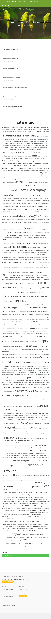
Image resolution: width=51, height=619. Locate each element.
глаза (40, 317)
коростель (28, 528)
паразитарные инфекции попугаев (24, 384)
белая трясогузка (18, 540)
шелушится (25, 170)
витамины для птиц (45, 328)
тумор (15, 141)
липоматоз (5, 225)
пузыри (46, 326)
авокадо (30, 152)
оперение (19, 324)
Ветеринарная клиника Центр (36, 177)
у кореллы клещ (41, 401)
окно (23, 524)
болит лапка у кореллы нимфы (19, 451)
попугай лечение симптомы (16, 403)
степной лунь (21, 177)
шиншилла (35, 489)
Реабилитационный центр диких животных (29, 158)
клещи (5, 239)
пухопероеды (37, 206)
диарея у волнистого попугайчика (22, 428)
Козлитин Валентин (28, 457)
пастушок (26, 516)
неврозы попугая (32, 477)
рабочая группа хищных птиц (12, 477)
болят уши (25, 143)
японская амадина (24, 272)
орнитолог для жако (6, 453)
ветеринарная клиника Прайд (12, 480)
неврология (17, 495)
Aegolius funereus (32, 453)
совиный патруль (21, 172)
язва (24, 534)
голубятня (5, 352)
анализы (14, 170)
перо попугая (9, 254)
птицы (17, 300)
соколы (12, 435)
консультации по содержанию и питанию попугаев (33, 372)
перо (27, 451)
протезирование (10, 279)
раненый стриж (32, 209)
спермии (6, 304)
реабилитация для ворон (23, 477)
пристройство (44, 403)
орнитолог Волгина (26, 487)
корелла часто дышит (30, 319)
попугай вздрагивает (6, 219)
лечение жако (35, 196)
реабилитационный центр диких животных (17, 440)
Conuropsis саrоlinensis (7, 319)
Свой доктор (35, 431)
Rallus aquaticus (16, 240)
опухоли (21, 275)
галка (47, 324)
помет (40, 521)
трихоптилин (14, 399)
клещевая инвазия (40, 129)
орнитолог (22, 222)
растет (29, 219)
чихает (7, 336)
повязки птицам (45, 219)
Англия (32, 232)
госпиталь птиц (16, 158)
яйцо (9, 501)
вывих (29, 267)
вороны (45, 287)
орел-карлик (32, 528)
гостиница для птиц (13, 366)
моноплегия (7, 431)
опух (24, 185)
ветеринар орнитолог (12, 417)
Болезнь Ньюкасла (45, 209)
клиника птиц (12, 232)
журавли (32, 219)
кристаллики (23, 175)
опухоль (17, 534)
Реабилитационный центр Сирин (36, 324)
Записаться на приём (8, 581)
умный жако (22, 438)
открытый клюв (25, 403)
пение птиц (45, 317)
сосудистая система (6, 403)
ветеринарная (26, 433)
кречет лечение (19, 380)
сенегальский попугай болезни (15, 131)
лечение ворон (41, 158)
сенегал (23, 445)
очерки (43, 341)
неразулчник (42, 333)
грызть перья (12, 510)
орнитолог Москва (40, 346)
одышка (8, 200)
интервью (33, 475)
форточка (32, 211)
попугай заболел (6, 380)
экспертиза (5, 417)
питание (7, 486)
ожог (7, 131)
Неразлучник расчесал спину (10, 68)
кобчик (34, 163)
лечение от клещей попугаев (39, 524)
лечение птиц (39, 482)
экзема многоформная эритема (33, 235)
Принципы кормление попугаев (14, 209)
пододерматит (24, 240)
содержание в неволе (8, 331)
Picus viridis (46, 216)
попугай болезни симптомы (37, 410)
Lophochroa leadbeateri (26, 480)
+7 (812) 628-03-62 (9, 1)
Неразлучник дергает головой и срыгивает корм (15, 87)
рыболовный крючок (9, 528)
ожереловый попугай (18, 243)
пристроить (16, 341)
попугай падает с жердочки (43, 222)
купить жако (15, 419)
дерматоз (9, 519)
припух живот (17, 269)
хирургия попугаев (42, 321)
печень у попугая (33, 516)
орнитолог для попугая (22, 308)
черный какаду (7, 247)
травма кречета (9, 203)
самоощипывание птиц (41, 161)
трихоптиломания (25, 390)
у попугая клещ (42, 540)
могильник (35, 417)
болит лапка (15, 203)
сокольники (9, 413)
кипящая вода (12, 540)
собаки (18, 530)
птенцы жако (28, 492)
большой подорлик (23, 219)
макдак (37, 211)
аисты (38, 448)
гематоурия (31, 341)
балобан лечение (14, 177)
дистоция (29, 410)
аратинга (5, 503)
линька (16, 460)
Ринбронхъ (45, 519)
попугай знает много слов (33, 514)
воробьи (36, 423)
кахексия (32, 200)
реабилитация (18, 156)
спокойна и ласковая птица (19, 431)
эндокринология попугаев (23, 387)
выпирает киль (45, 501)
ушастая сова (37, 152)
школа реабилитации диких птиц (34, 143)
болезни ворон (14, 501)
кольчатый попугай (45, 225)
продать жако (18, 314)
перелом (14, 499)
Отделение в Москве (7, 593)
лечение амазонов (35, 237)
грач (18, 512)
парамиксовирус (10, 307)
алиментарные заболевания (26, 203)
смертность (34, 321)
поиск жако (5, 127)
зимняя (45, 401)
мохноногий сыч (7, 499)
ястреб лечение (41, 326)
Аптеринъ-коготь (12, 378)
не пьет (18, 457)
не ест (20, 149)
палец (44, 324)
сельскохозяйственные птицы (16, 326)
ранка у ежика (38, 165)
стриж (38, 209)
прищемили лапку (15, 354)
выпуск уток (30, 423)
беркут (46, 524)
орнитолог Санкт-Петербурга (31, 349)
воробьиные (42, 292)
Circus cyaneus (20, 489)
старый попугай (16, 275)
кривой (34, 129)
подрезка (25, 235)
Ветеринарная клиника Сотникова (24, 165)
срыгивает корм (11, 198)
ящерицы (4, 129)
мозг (8, 141)
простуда (17, 265)
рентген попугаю (38, 219)
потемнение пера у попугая (37, 301)
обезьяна (23, 401)
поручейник (17, 279)
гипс (17, 510)
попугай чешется (32, 448)
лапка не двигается (26, 252)
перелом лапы (7, 190)
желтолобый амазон (34, 461)
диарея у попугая (11, 163)
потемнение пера (30, 336)
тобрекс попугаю (31, 508)
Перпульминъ (18, 252)
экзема (10, 186)
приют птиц (30, 497)
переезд (16, 250)
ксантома (24, 209)
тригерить (25, 161)
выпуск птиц (36, 526)
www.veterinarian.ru (35, 616)
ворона (18, 287)
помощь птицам (44, 145)
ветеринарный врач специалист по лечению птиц (22, 370)
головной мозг (20, 170)
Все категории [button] (6, 555)
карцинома (22, 163)
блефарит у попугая (30, 147)
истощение (4, 328)
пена (27, 401)
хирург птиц (20, 229)
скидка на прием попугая (23, 501)
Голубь (16, 163)
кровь (17, 311)
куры (9, 415)
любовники (25, 149)
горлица (38, 406)
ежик (33, 374)
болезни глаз (14, 216)
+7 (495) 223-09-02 (22, 1)
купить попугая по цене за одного (27, 198)
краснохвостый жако (29, 172)
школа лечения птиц (10, 314)
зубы (40, 225)
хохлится (42, 296)
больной (4, 267)
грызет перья (28, 269)
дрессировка (20, 417)
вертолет (10, 506)
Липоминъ (26, 156)
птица (30, 243)
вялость (39, 145)
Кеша (43, 352)
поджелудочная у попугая (8, 252)
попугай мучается (36, 495)
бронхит (44, 357)
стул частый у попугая (19, 179)
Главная (20, 27)
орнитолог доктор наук (17, 319)
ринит (6, 475)
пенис (27, 331)
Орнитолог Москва (28, 506)
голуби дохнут (33, 440)
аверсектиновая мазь (18, 304)
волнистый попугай (19, 135)
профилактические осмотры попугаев (26, 435)
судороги (31, 328)
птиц (20, 510)
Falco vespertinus (44, 152)
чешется (13, 190)
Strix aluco (17, 465)
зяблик (46, 333)
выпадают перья (39, 279)
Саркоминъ (6, 489)
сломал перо (8, 301)
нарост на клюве (11, 543)
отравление (22, 181)
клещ (20, 186)
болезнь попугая (31, 501)
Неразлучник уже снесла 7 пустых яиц (12, 96)
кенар (21, 346)
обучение (23, 510)
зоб (26, 415)
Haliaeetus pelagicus (26, 495)
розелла (18, 423)
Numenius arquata (13, 512)
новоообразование (9, 448)
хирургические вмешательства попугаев (22, 139)
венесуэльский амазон (15, 526)
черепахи (44, 480)
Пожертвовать (23, 596)
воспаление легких (38, 277)
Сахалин (29, 374)
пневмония (40, 445)
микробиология (9, 158)
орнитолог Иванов (42, 431)
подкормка (24, 508)
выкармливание (38, 136)
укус (39, 428)
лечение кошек (8, 384)
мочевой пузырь (40, 275)
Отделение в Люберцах (8, 596)
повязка (29, 179)
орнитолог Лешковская (44, 423)
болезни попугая (37, 200)
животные (45, 489)
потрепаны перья (21, 200)
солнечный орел (16, 145)
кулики (10, 419)
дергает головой (39, 314)
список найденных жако (25, 357)
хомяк (35, 403)
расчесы (3, 374)
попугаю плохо (39, 163)
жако (15, 474)
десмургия (46, 177)
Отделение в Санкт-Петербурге (10, 599)
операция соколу (10, 406)
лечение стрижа (28, 445)
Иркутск (11, 141)
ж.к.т (47, 368)
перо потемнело (14, 453)
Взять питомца (23, 589)
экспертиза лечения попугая (30, 168)
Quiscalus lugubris (24, 530)
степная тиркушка (15, 206)
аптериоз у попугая (25, 259)
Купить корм (23, 593)
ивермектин (9, 534)
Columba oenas (37, 374)
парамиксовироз (13, 149)
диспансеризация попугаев (20, 368)
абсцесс (39, 519)
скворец (45, 259)
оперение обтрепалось (42, 156)
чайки (22, 292)
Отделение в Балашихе (8, 589)
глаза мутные (31, 206)
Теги (24, 27)
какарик (42, 195)
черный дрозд (37, 304)
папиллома (31, 304)
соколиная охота (20, 497)
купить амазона (36, 357)
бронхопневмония (12, 296)
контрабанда (40, 391)
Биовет (43, 200)
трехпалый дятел (14, 357)
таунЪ (23, 349)
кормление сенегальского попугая (11, 229)
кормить (8, 139)
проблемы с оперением (11, 521)
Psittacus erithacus (25, 324)
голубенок (22, 514)
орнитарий (27, 200)
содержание (17, 168)
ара (30, 232)
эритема (26, 304)
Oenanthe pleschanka (10, 537)
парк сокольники (32, 279)
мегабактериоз (28, 277)
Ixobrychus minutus (10, 442)
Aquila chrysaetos (42, 516)
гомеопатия (30, 170)
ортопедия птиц (22, 147)
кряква (34, 362)
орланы (10, 283)
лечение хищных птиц (16, 277)
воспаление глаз (37, 354)
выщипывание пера (41, 477)
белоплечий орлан (20, 448)
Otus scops (33, 267)
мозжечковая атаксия (31, 519)
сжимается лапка (32, 406)
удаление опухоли (40, 506)
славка (30, 413)
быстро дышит (22, 492)
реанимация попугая (24, 279)
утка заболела (39, 168)
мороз (20, 354)
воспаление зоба (25, 413)
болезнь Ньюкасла (28, 314)
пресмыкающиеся (37, 419)
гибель (40, 351)
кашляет (37, 328)
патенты (22, 442)
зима (24, 521)
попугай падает (5, 506)
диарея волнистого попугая (35, 149)
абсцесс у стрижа (12, 401)
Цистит (25, 179)
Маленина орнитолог (11, 516)
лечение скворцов (45, 319)
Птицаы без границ (40, 528)
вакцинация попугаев (20, 410)
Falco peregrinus (12, 508)
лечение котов (32, 530)
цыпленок (47, 179)
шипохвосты (4, 179)
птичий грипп (5, 172)
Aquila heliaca (34, 259)
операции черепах (27, 321)
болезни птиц (33, 228)
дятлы (31, 451)
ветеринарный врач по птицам (24, 399)
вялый (46, 415)
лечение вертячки (16, 254)
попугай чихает (30, 333)
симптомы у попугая (22, 257)
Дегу (9, 524)
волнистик (8, 526)
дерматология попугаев (37, 510)
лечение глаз (6, 540)
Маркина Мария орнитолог (11, 129)
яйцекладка (43, 235)
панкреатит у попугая (33, 292)
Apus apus (46, 384)
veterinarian (20, 333)
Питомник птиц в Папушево (9, 605)
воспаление (16, 346)
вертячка (35, 521)
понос (24, 423)
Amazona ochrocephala (38, 243)
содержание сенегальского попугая (16, 127)
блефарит (19, 471)
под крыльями (16, 492)
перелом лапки (29, 537)
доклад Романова (10, 346)
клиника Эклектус (37, 288)
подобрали (8, 292)
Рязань (40, 240)
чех (23, 168)
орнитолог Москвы (33, 145)
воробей (16, 406)
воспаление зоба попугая (42, 349)
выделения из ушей (11, 497)
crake (29, 431)
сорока (10, 475)
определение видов (20, 415)
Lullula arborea (43, 304)
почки (28, 362)
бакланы (27, 510)
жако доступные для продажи (16, 503)
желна (28, 512)
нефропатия (24, 232)
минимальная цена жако (38, 387)
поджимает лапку (9, 317)
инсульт (24, 333)
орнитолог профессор (31, 254)
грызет (25, 377)
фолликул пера (20, 362)
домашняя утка (46, 301)
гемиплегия (42, 179)
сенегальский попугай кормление (32, 250)
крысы (4, 346)
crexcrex (14, 182)
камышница (43, 526)
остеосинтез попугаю (36, 457)
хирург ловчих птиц (10, 165)
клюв (23, 319)
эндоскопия (44, 173)
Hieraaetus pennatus (10, 374)
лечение (18, 349)
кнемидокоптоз (32, 308)
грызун (12, 368)
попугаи (8, 361)
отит (19, 453)
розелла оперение (42, 396)
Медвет (38, 471)
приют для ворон (45, 457)
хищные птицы (19, 246)
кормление (8, 357)
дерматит (30, 185)
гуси (4, 270)
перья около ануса (28, 524)
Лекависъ (18, 537)
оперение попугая (22, 311)
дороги (45, 391)
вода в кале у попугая (42, 453)
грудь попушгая (12, 423)
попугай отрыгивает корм (25, 265)
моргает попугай (21, 482)
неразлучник (30, 27)
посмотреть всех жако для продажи (19, 225)
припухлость (44, 521)
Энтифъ (28, 521)
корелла (8, 395)
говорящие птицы (8, 147)
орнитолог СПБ (22, 419)
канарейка (12, 489)
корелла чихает (27, 211)
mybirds (9, 461)
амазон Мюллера (14, 292)
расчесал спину (38, 508)
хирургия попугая (23, 465)
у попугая (20, 161)
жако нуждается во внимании (35, 534)
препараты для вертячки (35, 265)
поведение (39, 440)
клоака (29, 354)
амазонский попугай (24, 145)
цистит (16, 235)
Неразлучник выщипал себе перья (11, 58)
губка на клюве (42, 382)
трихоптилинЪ (40, 311)
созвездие (17, 198)
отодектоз (39, 259)
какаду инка (5, 415)
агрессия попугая (39, 267)
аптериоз (43, 450)
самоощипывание (14, 152)
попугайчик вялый (17, 175)
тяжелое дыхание (26, 326)
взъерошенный (23, 254)
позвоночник (38, 319)
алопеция (16, 487)
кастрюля (24, 354)
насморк (8, 267)
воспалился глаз (24, 267)
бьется (46, 540)
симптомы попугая (23, 512)
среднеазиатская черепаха (32, 175)
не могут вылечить (19, 433)
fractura (35, 341)
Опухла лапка (38, 139)
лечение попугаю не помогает (24, 237)
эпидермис (7, 510)
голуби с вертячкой (45, 265)
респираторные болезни (37, 399)
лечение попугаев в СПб (10, 265)
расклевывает (16, 185)
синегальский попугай (31, 311)
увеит (29, 378)
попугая (6, 185)
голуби (9, 195)
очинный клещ (15, 147)
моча (36, 401)
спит (22, 457)
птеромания (8, 387)
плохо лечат (18, 328)
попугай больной (20, 543)
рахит (21, 455)
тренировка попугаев (31, 455)
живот (36, 317)
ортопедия (13, 415)
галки (47, 131)
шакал (28, 346)
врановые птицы (26, 395)
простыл (30, 419)
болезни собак (6, 326)
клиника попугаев (45, 508)
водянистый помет (14, 321)
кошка (24, 540)
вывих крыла (45, 243)
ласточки (6, 461)
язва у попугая (37, 172)
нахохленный (42, 415)
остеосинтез (27, 177)
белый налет (46, 314)
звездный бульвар (34, 433)
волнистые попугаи (9, 222)
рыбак (39, 403)
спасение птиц (38, 413)
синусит (8, 354)
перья (38, 296)
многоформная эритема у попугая (12, 455)
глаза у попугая (39, 475)
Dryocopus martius (24, 453)
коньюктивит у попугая (29, 442)
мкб (43, 240)
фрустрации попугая (13, 172)
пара (31, 431)
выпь (12, 410)
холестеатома (6, 512)
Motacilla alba (9, 182)
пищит (12, 341)
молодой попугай (15, 219)
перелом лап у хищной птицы (26, 526)
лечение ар (10, 451)
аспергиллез (31, 403)
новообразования (27, 317)
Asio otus (5, 321)
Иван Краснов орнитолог (18, 211)
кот (21, 521)
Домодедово (8, 237)
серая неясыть (21, 250)
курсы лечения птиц (40, 362)
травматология (7, 211)
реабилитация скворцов (44, 250)
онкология (11, 514)
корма (33, 179)
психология (15, 257)
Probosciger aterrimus (8, 175)
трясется (4, 543)
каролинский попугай (21, 528)
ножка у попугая (43, 237)
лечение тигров (22, 499)
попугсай (26, 141)
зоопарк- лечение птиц (17, 352)
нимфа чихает (33, 247)
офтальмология (26, 471)
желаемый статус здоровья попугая (28, 366)
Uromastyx (19, 267)
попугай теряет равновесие (35, 257)
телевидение (36, 451)
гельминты (43, 374)
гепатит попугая (31, 540)
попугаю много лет (35, 252)
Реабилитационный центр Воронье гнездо (22, 382)
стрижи (4, 182)
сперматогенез (43, 368)
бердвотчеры (19, 413)
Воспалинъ (17, 317)
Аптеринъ (46, 475)
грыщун (7, 372)
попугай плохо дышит (31, 161)
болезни (26, 152)
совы (34, 155)
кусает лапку (14, 267)
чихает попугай (11, 179)
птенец (11, 240)
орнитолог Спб (42, 438)
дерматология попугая (43, 252)
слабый (18, 508)
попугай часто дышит (23, 206)
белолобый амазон (11, 328)
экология (29, 543)
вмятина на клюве (20, 516)
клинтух (18, 401)
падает (32, 225)
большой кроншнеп (43, 366)
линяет (29, 475)
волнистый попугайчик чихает (12, 259)
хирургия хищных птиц (24, 341)
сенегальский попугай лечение (29, 296)
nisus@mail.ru (34, 1)
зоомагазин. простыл (9, 269)
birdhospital (36, 225)
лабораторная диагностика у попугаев (33, 131)
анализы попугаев (39, 384)
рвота (33, 445)
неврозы (16, 374)
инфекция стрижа (30, 368)
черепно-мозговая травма (34, 141)
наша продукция (30, 215)
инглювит (21, 235)
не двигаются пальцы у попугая (29, 275)
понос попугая (38, 543)
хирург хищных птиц (33, 240)
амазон (38, 262)
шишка (5, 524)
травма (16, 514)
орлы (30, 331)
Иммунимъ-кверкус (10, 161)
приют (46, 267)
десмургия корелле (36, 377)
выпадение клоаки (29, 482)
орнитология (15, 237)
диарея (25, 460)
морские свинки (45, 165)
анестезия (37, 179)
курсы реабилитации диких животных (36, 182)
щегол (24, 417)
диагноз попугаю (43, 428)
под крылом (25, 129)
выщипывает (32, 222)
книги (30, 156)
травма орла (20, 129)
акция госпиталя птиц (36, 480)
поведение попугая (7, 368)
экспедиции (41, 433)
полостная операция (13, 372)
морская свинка (24, 328)
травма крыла (38, 185)
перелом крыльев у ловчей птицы (42, 537)
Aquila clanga (36, 198)
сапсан (20, 487)
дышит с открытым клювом (18, 519)
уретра (27, 257)
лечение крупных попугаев (12, 482)
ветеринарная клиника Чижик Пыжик (36, 503)
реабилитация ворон (17, 445)
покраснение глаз (16, 506)
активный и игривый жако (33, 127)
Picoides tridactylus (27, 301)
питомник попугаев (43, 497)
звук (23, 377)
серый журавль (29, 163)
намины (13, 413)
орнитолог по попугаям (7, 370)
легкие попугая (31, 401)
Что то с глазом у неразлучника (10, 49)
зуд (19, 521)
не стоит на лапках (18, 143)
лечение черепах (29, 288)
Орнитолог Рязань (8, 349)
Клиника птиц (36, 368)
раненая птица (20, 283)
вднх (16, 489)
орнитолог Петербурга (28, 489)
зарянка (4, 516)
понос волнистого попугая (24, 195)
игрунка (23, 270)
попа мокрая (40, 489)
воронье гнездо (11, 324)
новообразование (10, 262)
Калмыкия (37, 497)
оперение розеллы (11, 495)
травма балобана (35, 382)
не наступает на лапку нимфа (33, 415)
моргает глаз (13, 380)
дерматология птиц (20, 331)
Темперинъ (8, 156)
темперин (9, 216)
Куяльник (20, 377)
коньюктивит (11, 304)
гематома (30, 129)
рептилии (25, 455)
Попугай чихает (39, 501)
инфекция (47, 413)
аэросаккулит (36, 333)
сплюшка (23, 537)
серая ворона (22, 374)
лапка (19, 203)
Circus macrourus (29, 417)
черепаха (36, 442)
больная (36, 540)
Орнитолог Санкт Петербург (16, 524)
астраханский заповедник (32, 438)
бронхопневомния (11, 530)
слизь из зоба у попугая (23, 475)
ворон (34, 427)
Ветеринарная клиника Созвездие (18, 336)
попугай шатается (33, 471)
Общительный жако (9, 433)
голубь (44, 377)
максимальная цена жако (40, 170)
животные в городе (31, 190)
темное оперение (23, 406)
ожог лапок (41, 435)
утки (27, 354)
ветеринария (37, 492)
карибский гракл (33, 326)
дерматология (7, 168)
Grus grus (43, 543)
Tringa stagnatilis (14, 200)
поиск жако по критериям (27, 262)
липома (36, 203)
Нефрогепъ (16, 195)
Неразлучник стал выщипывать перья (12, 106)
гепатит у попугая (45, 185)
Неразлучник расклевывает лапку (11, 77)
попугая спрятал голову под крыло (31, 351)
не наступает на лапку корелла (40, 147)
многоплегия (44, 514)
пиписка (13, 311)
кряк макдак (45, 127)
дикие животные (20, 141)
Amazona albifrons (31, 283)
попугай (9, 427)
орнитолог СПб (40, 486)
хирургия (17, 442)
